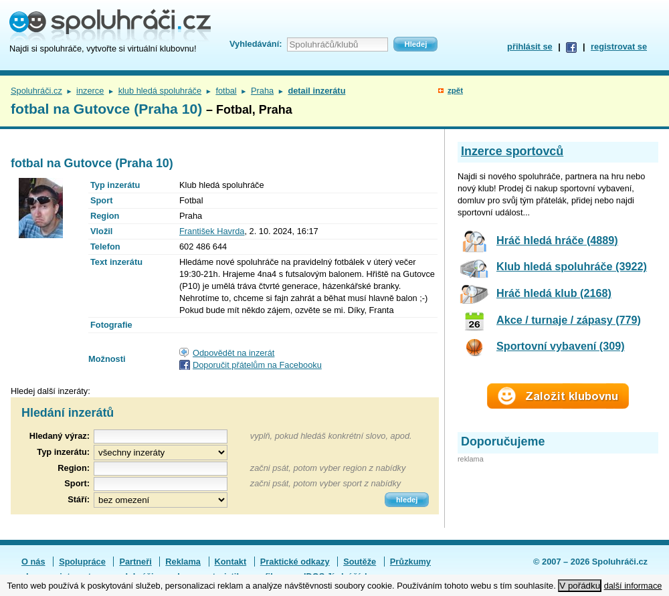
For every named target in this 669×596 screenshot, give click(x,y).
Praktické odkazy (295, 562)
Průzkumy (410, 562)
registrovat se (619, 46)
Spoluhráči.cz (36, 91)
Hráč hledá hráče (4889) (557, 240)
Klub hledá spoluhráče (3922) (571, 266)
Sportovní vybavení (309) (560, 346)
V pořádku (579, 586)
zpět (455, 90)
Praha (262, 91)
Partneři (135, 562)
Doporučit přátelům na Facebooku (257, 365)
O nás (33, 562)
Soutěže (359, 562)
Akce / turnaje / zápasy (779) (568, 320)
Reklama (183, 562)
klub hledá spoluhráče (160, 91)
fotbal (225, 91)
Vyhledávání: (255, 44)
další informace (633, 586)
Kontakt (231, 562)
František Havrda (211, 231)
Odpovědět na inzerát (233, 353)
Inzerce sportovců (512, 151)
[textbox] (160, 469)
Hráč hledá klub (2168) (553, 293)
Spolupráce (82, 562)
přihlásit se (530, 46)
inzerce (90, 91)
